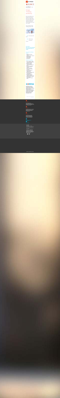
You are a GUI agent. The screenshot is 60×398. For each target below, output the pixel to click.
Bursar (33, 59)
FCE (33, 58)
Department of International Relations (43, 61)
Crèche (23, 63)
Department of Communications (23, 58)
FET (30, 58)
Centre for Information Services (25, 59)
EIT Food (45, 0)
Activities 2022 (20, 7)
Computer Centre (36, 58)
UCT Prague (34, 0)
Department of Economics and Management (24, 64)
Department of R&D (32, 57)
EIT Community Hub (40, 0)
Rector (22, 57)
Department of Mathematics (24, 65)
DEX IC (37, 0)
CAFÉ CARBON (32, 65)
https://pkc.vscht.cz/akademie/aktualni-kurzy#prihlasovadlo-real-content (28, 27)
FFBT (32, 58)
